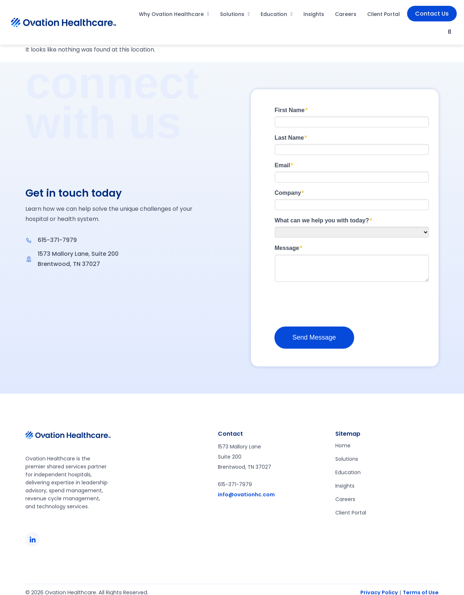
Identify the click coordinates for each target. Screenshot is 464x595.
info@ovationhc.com (246, 494)
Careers (345, 14)
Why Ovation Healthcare (174, 14)
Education (277, 14)
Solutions (235, 14)
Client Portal (383, 14)
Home (343, 445)
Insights (313, 14)
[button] (449, 32)
